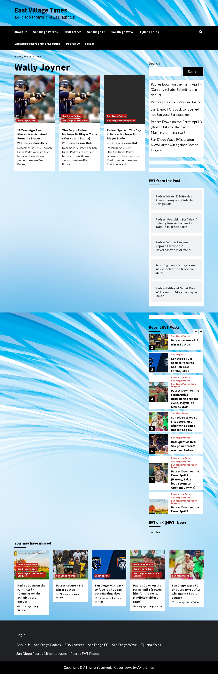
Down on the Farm (180, 377)
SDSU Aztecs (72, 32)
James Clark (40, 142)
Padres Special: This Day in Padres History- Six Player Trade (124, 134)
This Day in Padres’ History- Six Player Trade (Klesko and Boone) (79, 134)
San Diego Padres (45, 32)
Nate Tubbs (192, 602)
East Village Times (40, 10)
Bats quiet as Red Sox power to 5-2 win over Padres (183, 446)
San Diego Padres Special (121, 120)
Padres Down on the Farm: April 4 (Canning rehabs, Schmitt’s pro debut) (176, 89)
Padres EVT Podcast (80, 44)
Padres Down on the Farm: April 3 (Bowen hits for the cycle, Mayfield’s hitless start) (176, 127)
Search (154, 63)
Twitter (154, 532)
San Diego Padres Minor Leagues (37, 44)
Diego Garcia (155, 606)
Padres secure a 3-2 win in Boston (176, 102)
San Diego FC (96, 32)
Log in (21, 635)
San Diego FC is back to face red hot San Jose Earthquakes (175, 112)
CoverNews (123, 667)
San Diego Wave (122, 32)
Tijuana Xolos (149, 32)
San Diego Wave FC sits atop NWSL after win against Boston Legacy (175, 144)
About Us (20, 32)
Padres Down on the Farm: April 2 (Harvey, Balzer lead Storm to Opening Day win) (185, 479)
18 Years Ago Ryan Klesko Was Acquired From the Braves (32, 134)
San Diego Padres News (75, 120)
